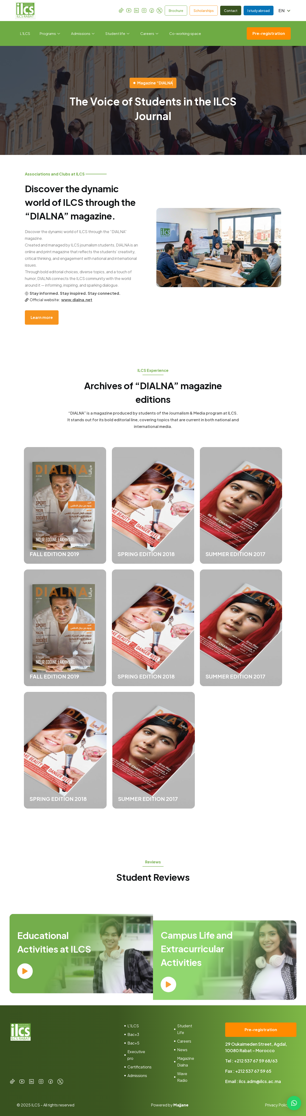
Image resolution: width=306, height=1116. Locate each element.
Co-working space (185, 33)
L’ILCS (25, 33)
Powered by (169, 1104)
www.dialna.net (76, 299)
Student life (117, 33)
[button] (294, 1103)
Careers (149, 33)
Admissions (82, 33)
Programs (50, 33)
